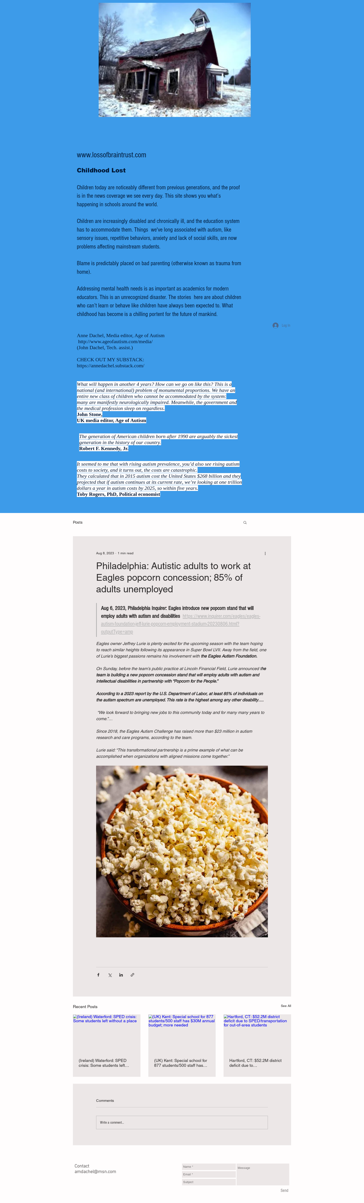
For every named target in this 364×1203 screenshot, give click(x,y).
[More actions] (265, 553)
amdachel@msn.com (95, 1172)
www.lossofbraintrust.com (111, 155)
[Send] (284, 1191)
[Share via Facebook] (98, 975)
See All (286, 1006)
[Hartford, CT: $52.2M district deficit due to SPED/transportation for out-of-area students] (257, 1033)
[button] (245, 522)
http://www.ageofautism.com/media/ (115, 341)
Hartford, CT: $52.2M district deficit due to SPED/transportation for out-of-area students (255, 1063)
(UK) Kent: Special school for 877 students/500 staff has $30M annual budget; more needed (180, 1063)
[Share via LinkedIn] (121, 975)
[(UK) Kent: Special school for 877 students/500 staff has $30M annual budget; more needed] (182, 1033)
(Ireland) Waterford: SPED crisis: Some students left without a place (103, 1063)
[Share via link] (132, 975)
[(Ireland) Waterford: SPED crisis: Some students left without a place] (106, 1033)
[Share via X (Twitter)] (109, 975)
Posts (78, 522)
